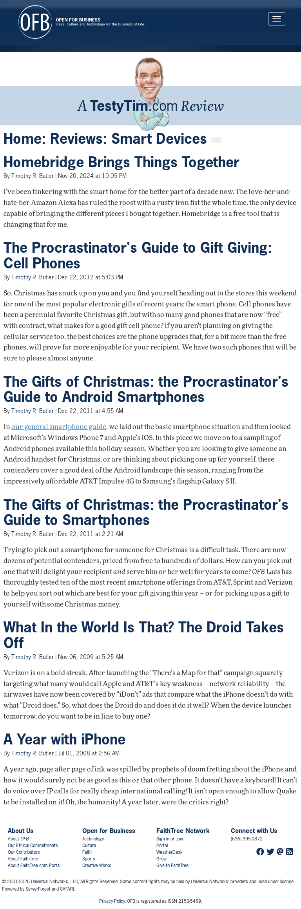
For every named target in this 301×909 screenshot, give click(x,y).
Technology (93, 839)
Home (23, 138)
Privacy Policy (112, 901)
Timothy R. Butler (32, 175)
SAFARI (67, 889)
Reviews (76, 138)
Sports (88, 859)
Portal (162, 845)
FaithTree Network (183, 830)
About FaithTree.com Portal (34, 865)
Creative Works (96, 865)
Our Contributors (24, 852)
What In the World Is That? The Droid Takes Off (144, 635)
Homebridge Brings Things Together (121, 162)
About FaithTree (23, 859)
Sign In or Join (169, 839)
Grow (161, 859)
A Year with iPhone (64, 739)
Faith (87, 852)
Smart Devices (159, 138)
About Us (20, 830)
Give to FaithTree (172, 865)
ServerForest (38, 889)
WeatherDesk (169, 852)
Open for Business (108, 830)
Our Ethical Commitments (33, 845)
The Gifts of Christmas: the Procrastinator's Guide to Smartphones (146, 512)
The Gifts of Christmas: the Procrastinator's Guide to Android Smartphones (146, 389)
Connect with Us (254, 830)
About (18, 839)
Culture (89, 845)
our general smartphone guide (58, 427)
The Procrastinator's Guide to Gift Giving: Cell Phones (138, 255)
